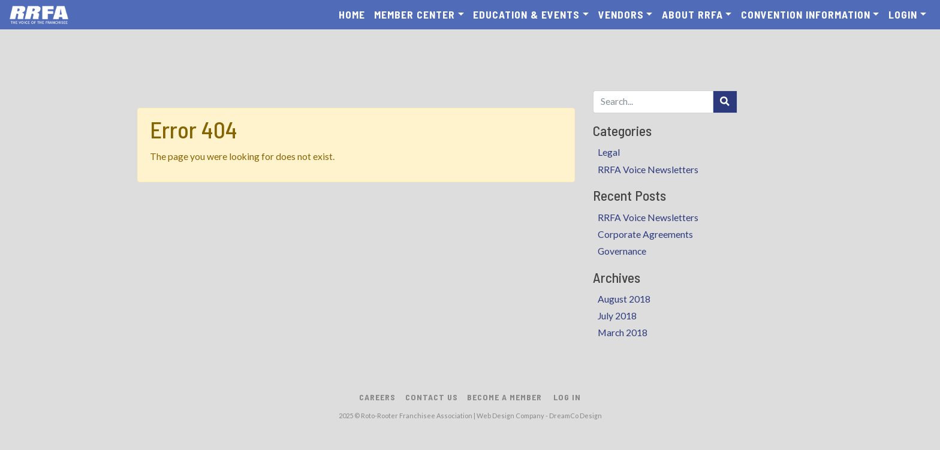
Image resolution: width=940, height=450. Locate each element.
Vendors (621, 14)
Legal (609, 152)
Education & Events (526, 14)
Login (902, 14)
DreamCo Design (575, 415)
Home (352, 14)
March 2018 (622, 332)
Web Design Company (510, 415)
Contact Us (431, 397)
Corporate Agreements (645, 234)
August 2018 (624, 299)
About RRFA (692, 14)
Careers (377, 397)
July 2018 (617, 315)
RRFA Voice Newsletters (648, 169)
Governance (622, 251)
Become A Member (504, 397)
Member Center (414, 14)
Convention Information (805, 14)
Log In (567, 397)
